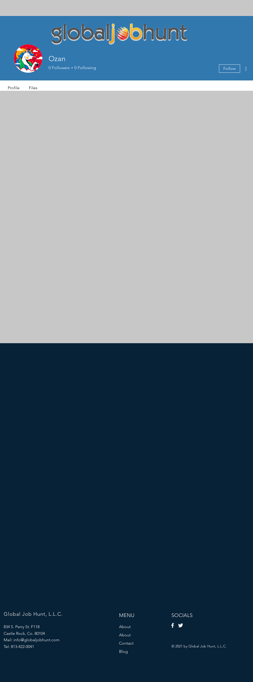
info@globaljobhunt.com (36, 639)
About (125, 626)
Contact (126, 643)
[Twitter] (180, 625)
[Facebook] (172, 625)
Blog (123, 651)
